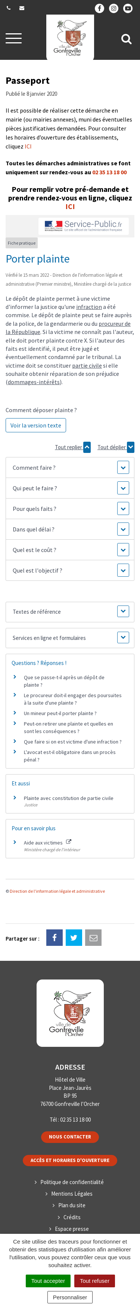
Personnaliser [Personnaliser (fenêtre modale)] (70, 1297)
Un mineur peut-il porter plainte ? (60, 713)
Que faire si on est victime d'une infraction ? (73, 741)
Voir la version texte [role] (35, 425)
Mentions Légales (72, 1193)
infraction (89, 306)
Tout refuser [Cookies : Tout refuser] (94, 1281)
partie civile (87, 365)
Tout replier (73, 447)
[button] (70, 467)
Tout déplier (115, 447)
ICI (28, 146)
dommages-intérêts (34, 382)
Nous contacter (70, 1137)
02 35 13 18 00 (109, 172)
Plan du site (71, 1205)
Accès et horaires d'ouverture (70, 1160)
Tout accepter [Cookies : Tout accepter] (48, 1281)
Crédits (72, 1217)
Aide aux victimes (47, 842)
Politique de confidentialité (72, 1182)
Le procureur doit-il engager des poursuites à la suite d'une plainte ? (73, 699)
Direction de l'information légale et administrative (57, 891)
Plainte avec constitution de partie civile (68, 798)
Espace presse (72, 1228)
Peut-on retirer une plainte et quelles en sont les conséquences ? (68, 727)
